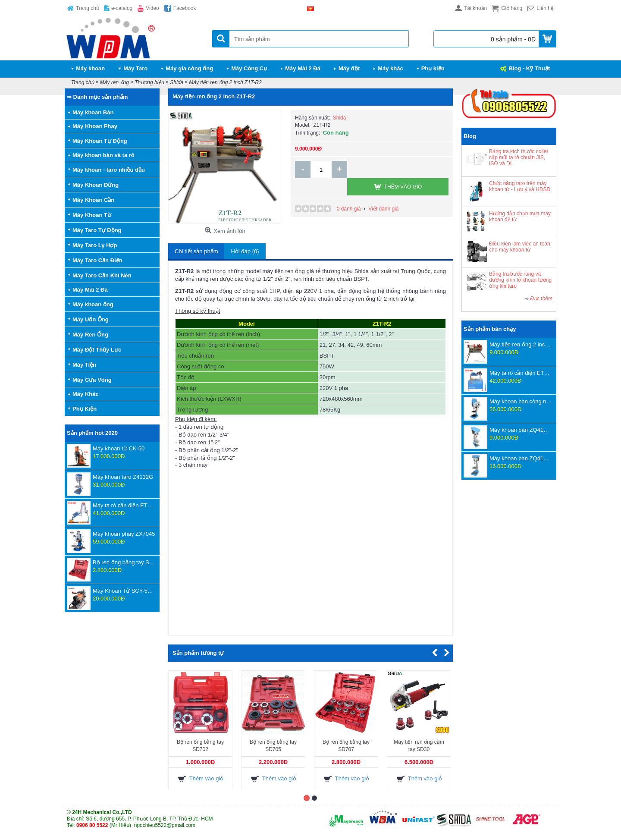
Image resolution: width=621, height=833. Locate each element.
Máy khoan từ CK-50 (118, 448)
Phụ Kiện (84, 408)
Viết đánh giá (383, 192)
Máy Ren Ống (90, 334)
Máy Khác (85, 394)
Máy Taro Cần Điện (97, 260)
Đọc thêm (541, 298)
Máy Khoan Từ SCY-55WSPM (124, 591)
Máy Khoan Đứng (95, 185)
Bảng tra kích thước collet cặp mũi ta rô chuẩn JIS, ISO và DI (518, 157)
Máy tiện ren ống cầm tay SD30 (419, 745)
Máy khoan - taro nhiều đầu (108, 170)
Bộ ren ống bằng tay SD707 (124, 562)
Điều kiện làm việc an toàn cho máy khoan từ (519, 247)
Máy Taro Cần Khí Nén (102, 275)
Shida (339, 118)
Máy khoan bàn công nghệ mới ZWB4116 (520, 401)
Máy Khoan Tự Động (99, 141)
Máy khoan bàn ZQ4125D (520, 458)
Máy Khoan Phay (94, 126)
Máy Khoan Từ (91, 215)
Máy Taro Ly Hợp (94, 245)
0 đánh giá (349, 192)
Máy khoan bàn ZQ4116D (520, 430)
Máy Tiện (84, 364)
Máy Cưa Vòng (92, 380)
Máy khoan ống (92, 304)
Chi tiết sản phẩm (196, 251)
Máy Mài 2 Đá (90, 289)
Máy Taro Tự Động (97, 230)
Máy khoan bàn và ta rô (103, 155)
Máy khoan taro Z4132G (123, 477)
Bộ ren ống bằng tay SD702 (200, 745)
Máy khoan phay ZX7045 (124, 534)
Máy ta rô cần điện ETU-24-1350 (520, 373)
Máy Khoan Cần (93, 200)
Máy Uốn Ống (90, 319)
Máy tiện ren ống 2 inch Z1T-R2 (520, 344)
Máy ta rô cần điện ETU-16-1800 (124, 505)
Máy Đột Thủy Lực (96, 349)
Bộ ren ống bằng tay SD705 (273, 745)
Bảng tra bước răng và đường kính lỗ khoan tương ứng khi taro (520, 280)
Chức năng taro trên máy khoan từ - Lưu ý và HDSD (519, 186)
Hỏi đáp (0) (245, 251)
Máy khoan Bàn (92, 112)
